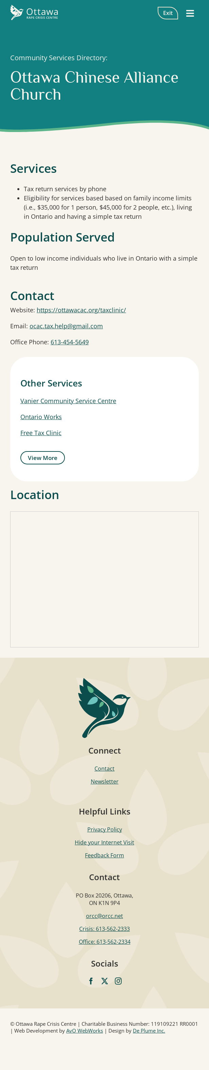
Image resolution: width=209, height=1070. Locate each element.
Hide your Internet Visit (104, 842)
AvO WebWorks (84, 1030)
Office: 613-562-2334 (104, 941)
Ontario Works (41, 417)
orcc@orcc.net (104, 916)
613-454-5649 (70, 342)
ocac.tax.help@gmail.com (66, 326)
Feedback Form (104, 855)
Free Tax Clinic (41, 433)
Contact (104, 768)
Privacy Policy (104, 829)
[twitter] (104, 981)
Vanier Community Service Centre (68, 401)
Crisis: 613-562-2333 (104, 929)
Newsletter (105, 781)
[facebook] (91, 981)
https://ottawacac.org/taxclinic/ (81, 310)
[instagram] (118, 981)
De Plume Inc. (149, 1030)
